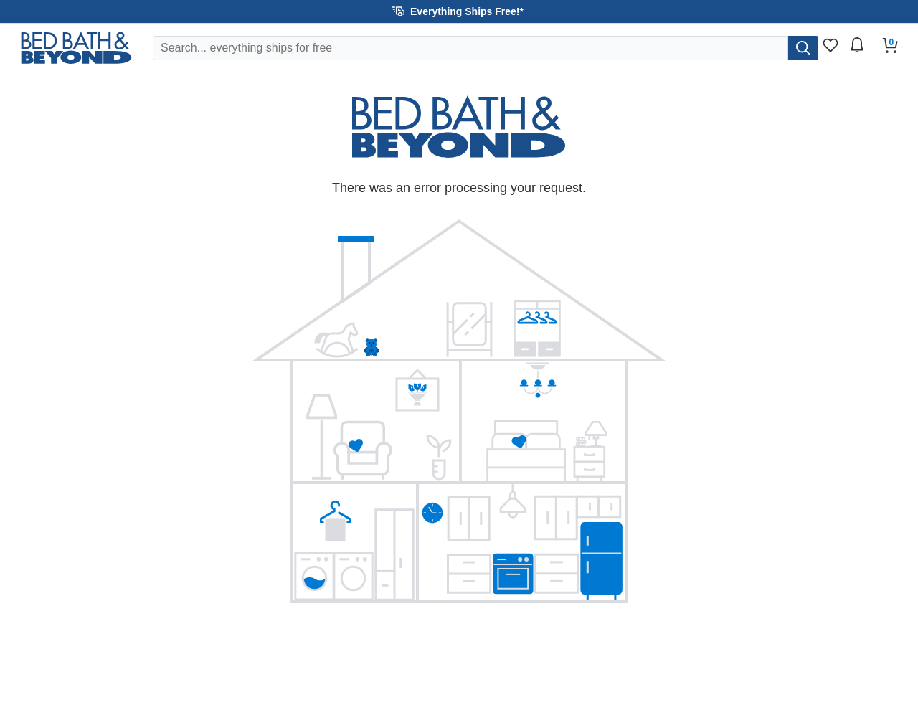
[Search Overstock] (470, 48)
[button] (459, 11)
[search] (803, 48)
